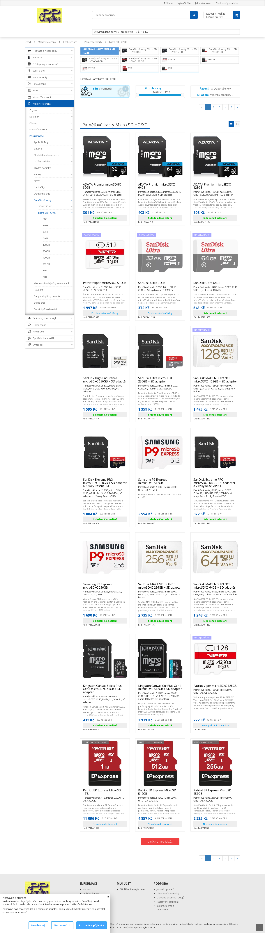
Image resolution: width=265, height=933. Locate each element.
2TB (167, 68)
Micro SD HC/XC (118, 42)
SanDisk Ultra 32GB (160, 284)
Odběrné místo (91, 893)
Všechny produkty (215, 95)
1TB (127, 68)
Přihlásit (168, 3)
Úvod (28, 42)
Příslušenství (70, 42)
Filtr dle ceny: (153, 88)
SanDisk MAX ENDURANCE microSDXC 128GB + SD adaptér (215, 381)
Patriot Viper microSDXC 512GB (105, 284)
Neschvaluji (38, 925)
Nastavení (62, 925)
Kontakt (87, 889)
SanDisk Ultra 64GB (215, 284)
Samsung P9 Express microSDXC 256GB (105, 587)
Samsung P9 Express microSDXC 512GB (160, 483)
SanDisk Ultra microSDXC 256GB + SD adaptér (160, 381)
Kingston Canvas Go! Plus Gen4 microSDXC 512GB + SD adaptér (160, 689)
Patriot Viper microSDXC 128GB (215, 687)
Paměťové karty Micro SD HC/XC (98, 51)
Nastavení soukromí (168, 901)
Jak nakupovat (203, 3)
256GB (168, 60)
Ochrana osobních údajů (170, 897)
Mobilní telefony (47, 42)
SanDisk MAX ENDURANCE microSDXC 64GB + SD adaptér (215, 587)
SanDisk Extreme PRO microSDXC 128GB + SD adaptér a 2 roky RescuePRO (105, 484)
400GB (208, 60)
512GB (88, 68)
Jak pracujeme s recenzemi (165, 907)
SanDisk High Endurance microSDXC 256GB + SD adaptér (105, 381)
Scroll (259, 927)
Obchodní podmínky (227, 3)
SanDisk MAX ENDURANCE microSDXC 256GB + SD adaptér (160, 587)
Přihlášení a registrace (132, 889)
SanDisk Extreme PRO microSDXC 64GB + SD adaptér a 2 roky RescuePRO (215, 484)
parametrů (102, 88)
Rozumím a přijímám (91, 925)
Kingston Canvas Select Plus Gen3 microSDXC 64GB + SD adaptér (105, 690)
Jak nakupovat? (165, 889)
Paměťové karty (93, 42)
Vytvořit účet (184, 3)
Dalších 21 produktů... (160, 841)
